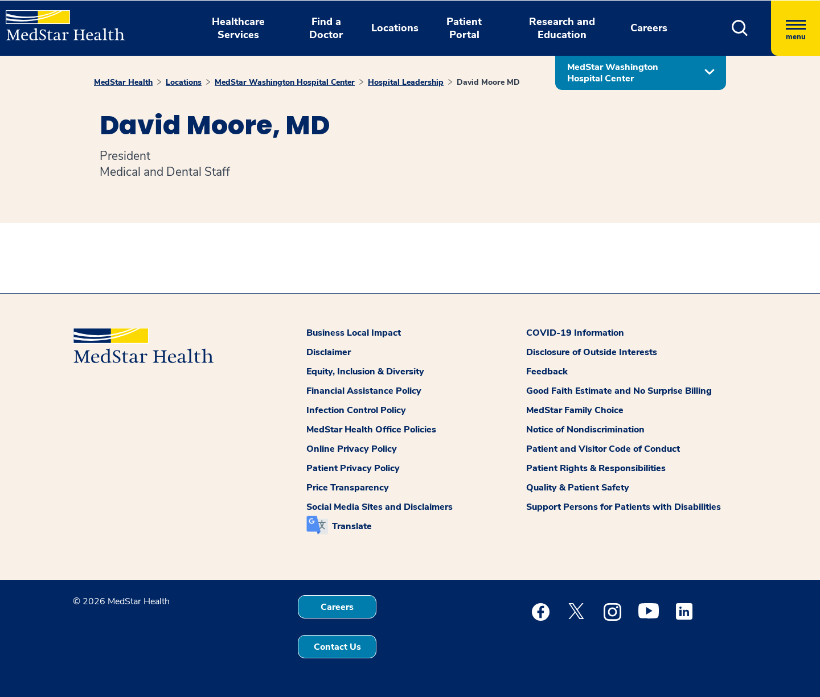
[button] (740, 28)
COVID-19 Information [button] (575, 333)
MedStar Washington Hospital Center (285, 82)
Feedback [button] (547, 371)
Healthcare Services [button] (238, 28)
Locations (184, 82)
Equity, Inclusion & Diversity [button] (365, 371)
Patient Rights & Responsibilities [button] (596, 468)
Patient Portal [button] (464, 28)
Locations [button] (395, 28)
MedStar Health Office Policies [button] (371, 429)
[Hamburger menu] (795, 28)
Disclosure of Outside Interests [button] (591, 352)
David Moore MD (488, 82)
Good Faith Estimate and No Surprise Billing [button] (619, 391)
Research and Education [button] (562, 28)
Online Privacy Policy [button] (351, 449)
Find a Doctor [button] (326, 28)
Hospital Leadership (406, 82)
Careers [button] (648, 28)
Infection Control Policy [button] (356, 410)
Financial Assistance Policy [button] (363, 391)
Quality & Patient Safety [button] (577, 487)
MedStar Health (123, 82)
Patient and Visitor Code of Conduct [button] (603, 449)
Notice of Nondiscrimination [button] (585, 429)
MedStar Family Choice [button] (575, 410)
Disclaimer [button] (328, 352)
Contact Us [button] (337, 647)
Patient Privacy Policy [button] (353, 468)
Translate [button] (352, 526)
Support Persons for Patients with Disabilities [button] (623, 507)
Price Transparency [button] (347, 487)
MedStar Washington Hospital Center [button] (612, 73)
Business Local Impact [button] (353, 333)
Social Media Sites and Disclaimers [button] (379, 507)
